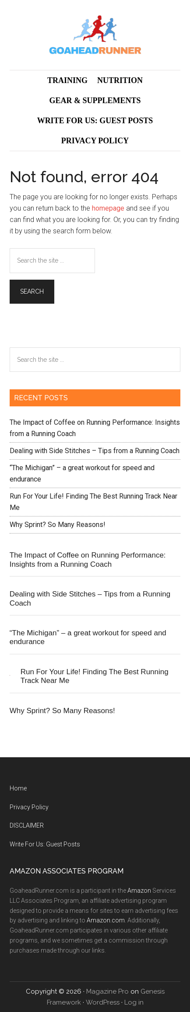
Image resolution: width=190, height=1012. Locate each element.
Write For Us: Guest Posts (45, 844)
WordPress (103, 1002)
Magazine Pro (107, 991)
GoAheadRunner (95, 35)
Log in (134, 1002)
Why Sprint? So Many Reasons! (58, 524)
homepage (108, 208)
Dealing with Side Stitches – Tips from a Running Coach (94, 451)
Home (18, 788)
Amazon (139, 890)
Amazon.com (106, 920)
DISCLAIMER (27, 825)
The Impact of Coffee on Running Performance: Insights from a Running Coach (88, 559)
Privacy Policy (29, 807)
